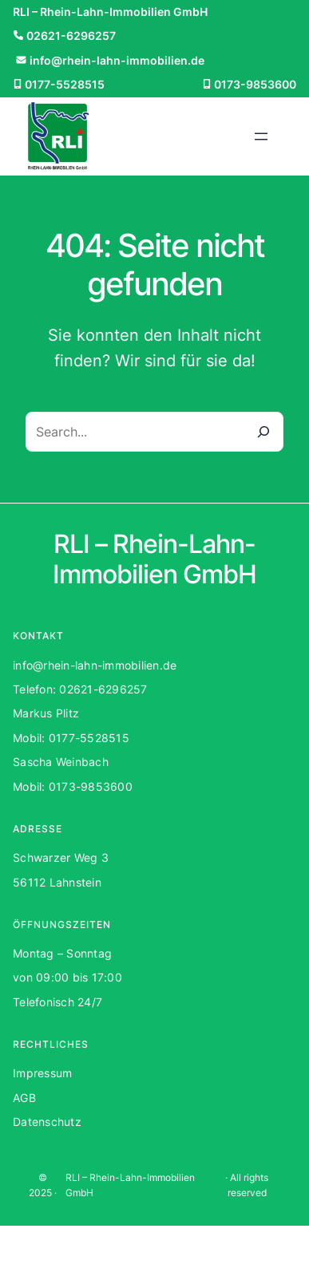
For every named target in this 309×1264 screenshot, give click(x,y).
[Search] (263, 432)
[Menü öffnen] (261, 136)
